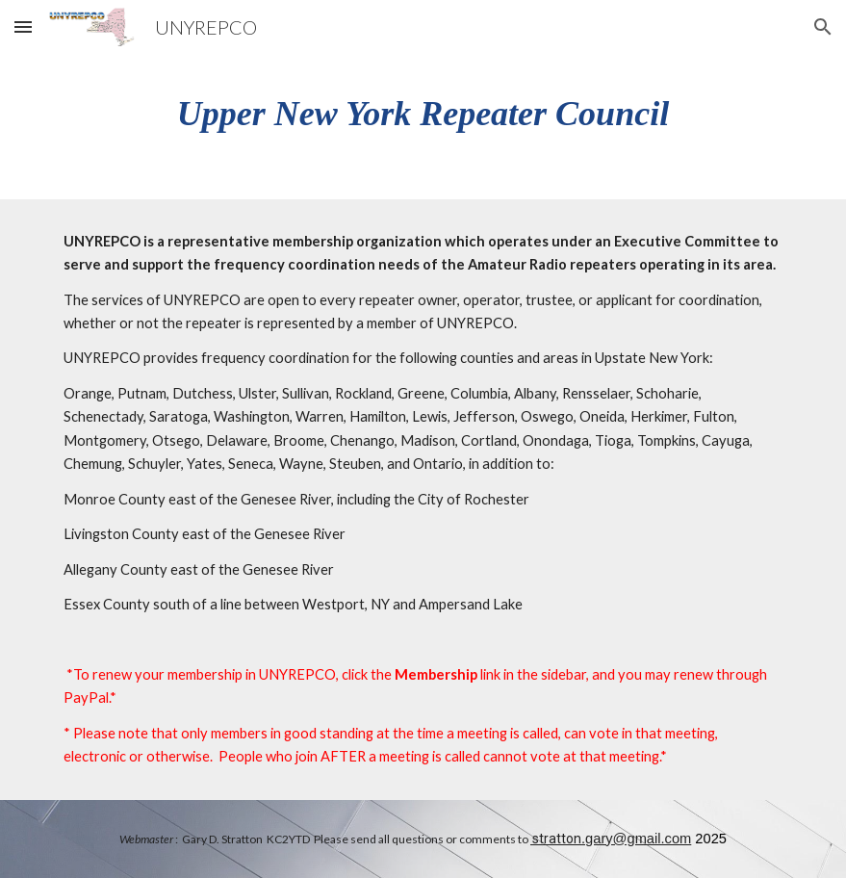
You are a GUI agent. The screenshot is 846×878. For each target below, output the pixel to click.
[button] (23, 26)
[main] (423, 113)
